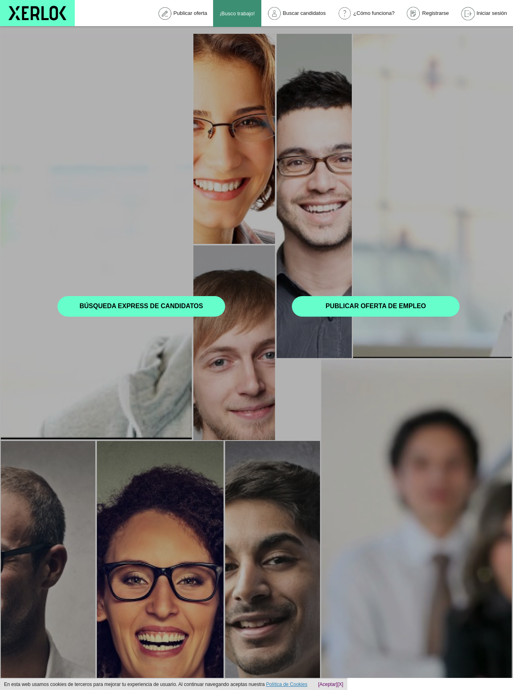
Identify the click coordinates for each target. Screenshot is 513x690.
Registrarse (427, 13)
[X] (340, 684)
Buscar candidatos (296, 13)
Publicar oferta (182, 14)
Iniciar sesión (484, 13)
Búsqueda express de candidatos (141, 306)
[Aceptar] (327, 684)
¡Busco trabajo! (237, 13)
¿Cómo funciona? (366, 13)
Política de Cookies (287, 684)
